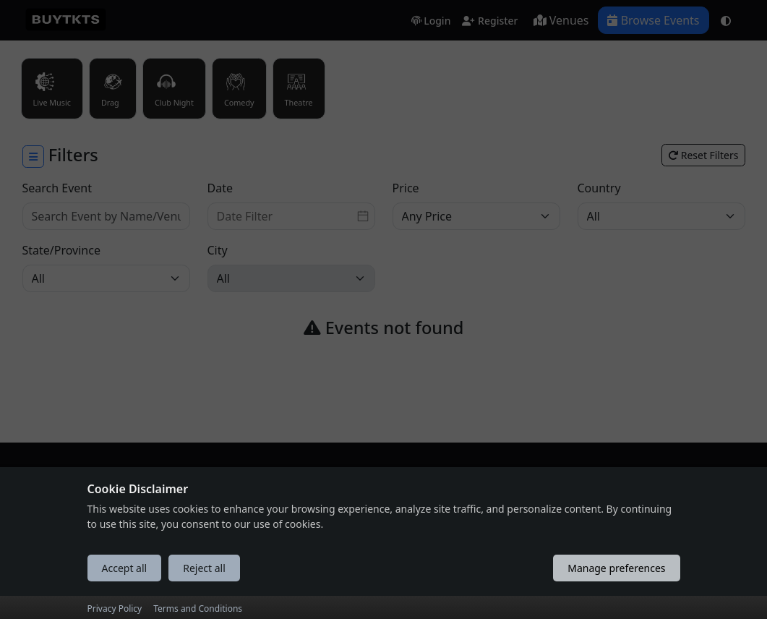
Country (599, 188)
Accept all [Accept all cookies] (124, 568)
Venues (561, 20)
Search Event (57, 188)
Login (431, 21)
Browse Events (653, 20)
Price (406, 188)
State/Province (61, 250)
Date (220, 188)
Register (490, 21)
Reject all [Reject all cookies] (204, 568)
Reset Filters (703, 155)
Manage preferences (616, 568)
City (217, 250)
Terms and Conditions (197, 608)
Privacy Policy (114, 608)
